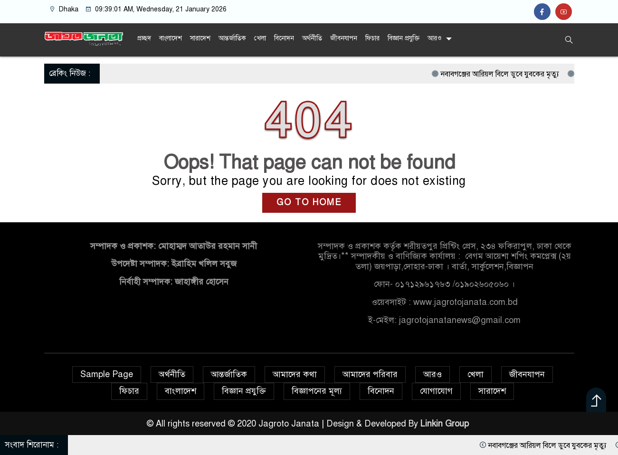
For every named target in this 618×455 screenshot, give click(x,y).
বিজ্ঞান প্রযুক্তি (403, 38)
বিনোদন (284, 38)
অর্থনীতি (312, 38)
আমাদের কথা (295, 374)
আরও (434, 38)
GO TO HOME (309, 202)
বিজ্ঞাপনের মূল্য (317, 391)
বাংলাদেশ (170, 38)
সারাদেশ (200, 38)
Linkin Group (445, 423)
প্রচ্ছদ (144, 38)
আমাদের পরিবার (370, 374)
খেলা (260, 38)
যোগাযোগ (436, 391)
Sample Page (106, 374)
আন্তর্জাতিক (232, 38)
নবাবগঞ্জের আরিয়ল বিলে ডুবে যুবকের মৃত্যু (541, 74)
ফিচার (372, 38)
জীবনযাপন (343, 38)
